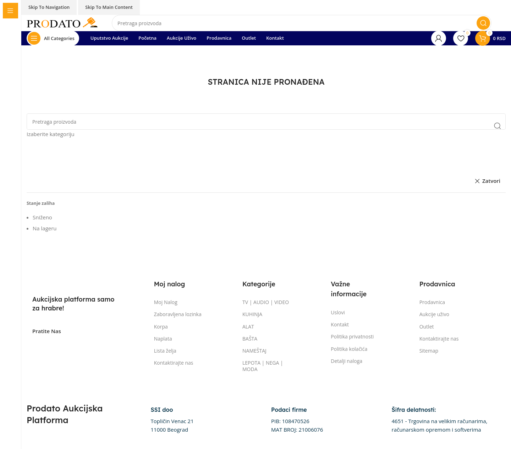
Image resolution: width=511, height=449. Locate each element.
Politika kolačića (349, 349)
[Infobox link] (172, 420)
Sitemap (428, 350)
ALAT (248, 326)
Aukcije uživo (434, 314)
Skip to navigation (49, 7)
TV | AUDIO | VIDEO (265, 302)
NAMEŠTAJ (254, 350)
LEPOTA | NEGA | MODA (262, 365)
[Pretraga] (301, 23)
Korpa (161, 326)
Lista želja (165, 350)
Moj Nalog (165, 302)
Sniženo (42, 217)
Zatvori (491, 180)
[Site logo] (62, 22)
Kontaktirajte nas (173, 362)
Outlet (426, 326)
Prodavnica (432, 302)
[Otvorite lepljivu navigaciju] (53, 38)
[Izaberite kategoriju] (266, 134)
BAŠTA (249, 338)
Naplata (163, 338)
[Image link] (67, 281)
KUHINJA (252, 314)
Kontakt (340, 324)
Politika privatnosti (352, 336)
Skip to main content (109, 7)
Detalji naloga (346, 361)
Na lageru (45, 228)
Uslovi (338, 312)
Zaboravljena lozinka (178, 314)
